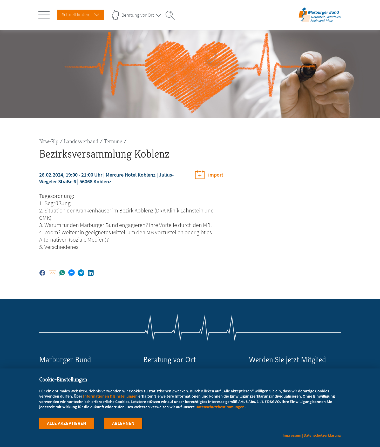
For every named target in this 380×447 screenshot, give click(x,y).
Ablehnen (123, 423)
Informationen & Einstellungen (110, 396)
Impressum (292, 435)
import (215, 174)
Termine (113, 141)
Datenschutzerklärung (322, 435)
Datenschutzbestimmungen (220, 406)
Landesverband (81, 141)
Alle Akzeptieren (66, 423)
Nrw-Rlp (48, 141)
